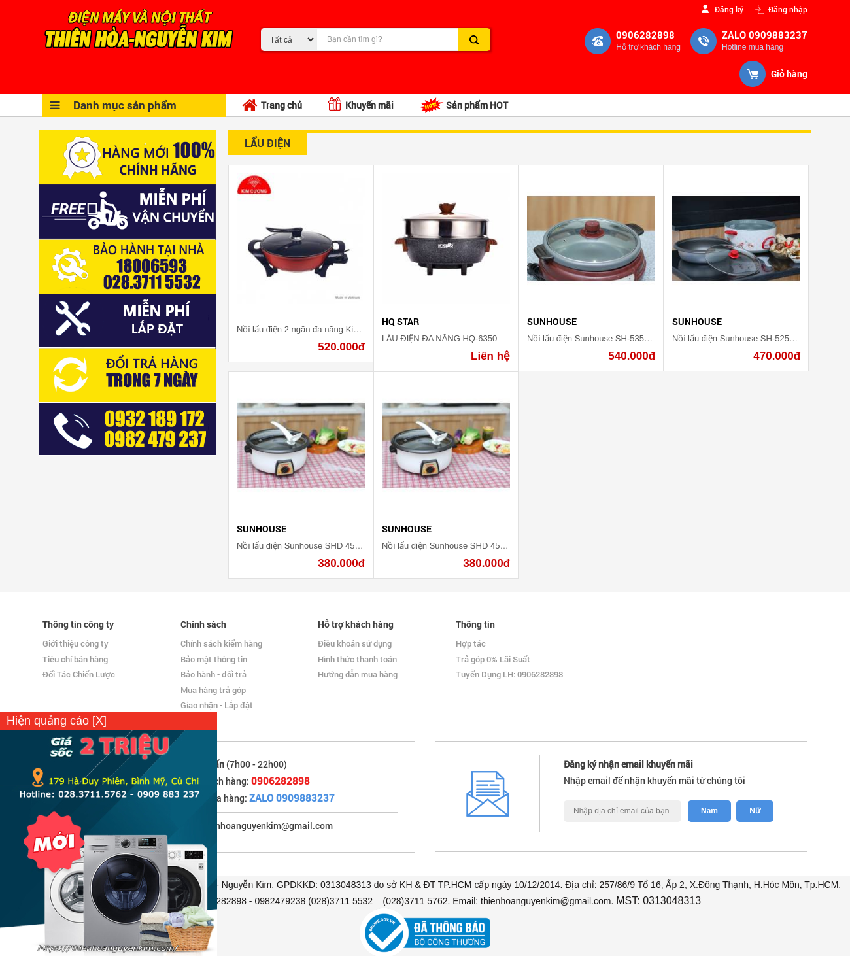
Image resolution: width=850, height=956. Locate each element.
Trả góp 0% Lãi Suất (493, 659)
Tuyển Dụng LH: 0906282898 (509, 674)
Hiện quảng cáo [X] (57, 720)
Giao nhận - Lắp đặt (216, 705)
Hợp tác (471, 643)
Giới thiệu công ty (75, 643)
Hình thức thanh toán (357, 659)
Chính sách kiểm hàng (221, 643)
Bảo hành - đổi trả (213, 674)
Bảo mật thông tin (213, 659)
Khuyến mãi (361, 104)
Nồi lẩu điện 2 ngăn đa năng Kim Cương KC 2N (326, 329)
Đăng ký (729, 9)
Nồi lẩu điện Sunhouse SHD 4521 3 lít (308, 546)
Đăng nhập (788, 9)
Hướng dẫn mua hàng (358, 674)
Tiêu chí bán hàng (75, 659)
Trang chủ (272, 105)
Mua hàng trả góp (213, 690)
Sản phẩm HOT (464, 105)
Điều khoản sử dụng (355, 643)
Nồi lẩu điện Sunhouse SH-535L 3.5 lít (599, 338)
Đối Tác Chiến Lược (78, 674)
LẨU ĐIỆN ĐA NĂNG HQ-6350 (439, 338)
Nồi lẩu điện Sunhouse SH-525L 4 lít (740, 338)
